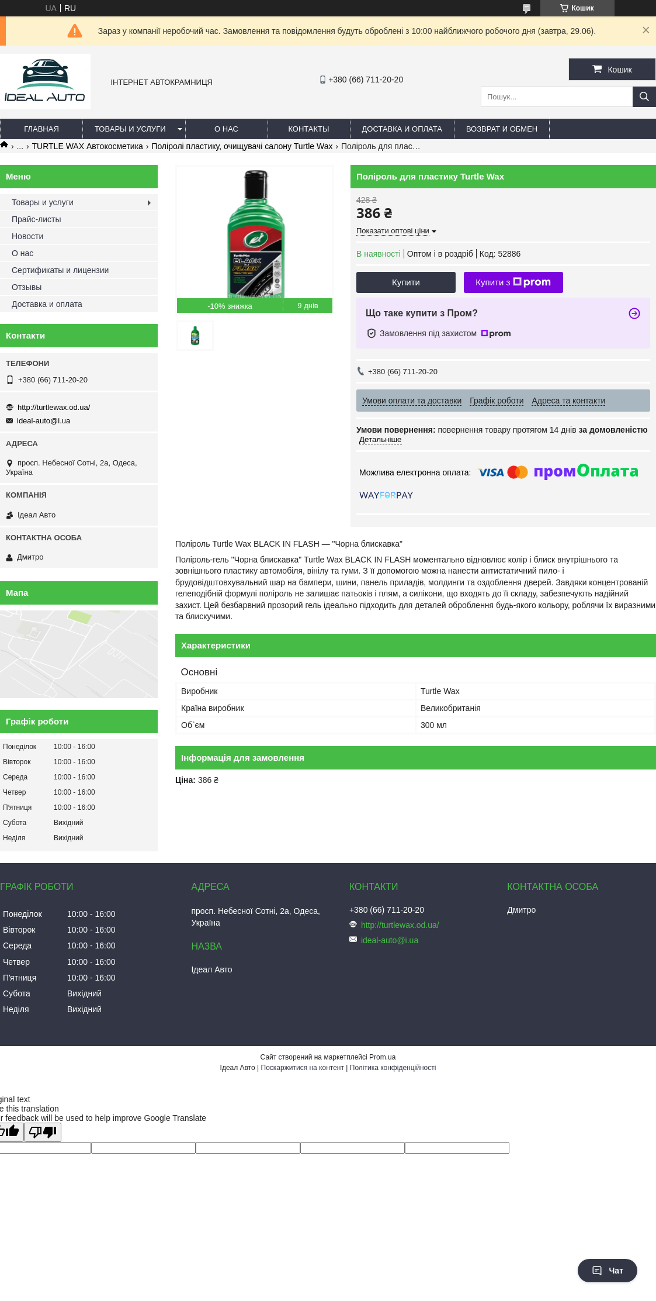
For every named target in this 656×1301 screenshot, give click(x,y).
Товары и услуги (130, 129)
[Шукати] (644, 97)
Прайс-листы (36, 219)
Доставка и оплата (402, 129)
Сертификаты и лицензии (60, 270)
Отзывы (26, 287)
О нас (226, 129)
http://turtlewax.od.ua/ (54, 407)
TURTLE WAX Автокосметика (87, 146)
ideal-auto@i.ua (43, 420)
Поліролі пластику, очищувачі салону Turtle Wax (241, 146)
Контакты (308, 129)
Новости (27, 236)
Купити (406, 282)
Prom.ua (382, 1057)
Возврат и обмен (501, 129)
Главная (41, 129)
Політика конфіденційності (393, 1068)
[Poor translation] (42, 1132)
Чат (607, 1270)
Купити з (513, 282)
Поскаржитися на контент (302, 1068)
